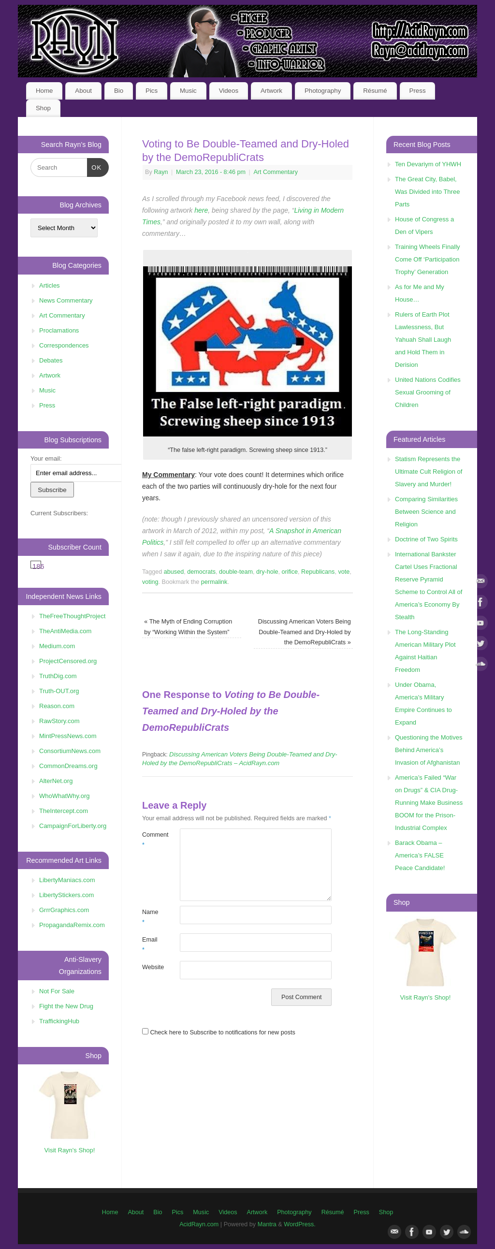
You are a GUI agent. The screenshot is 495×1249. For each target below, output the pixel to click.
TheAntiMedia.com (65, 631)
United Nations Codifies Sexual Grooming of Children (428, 392)
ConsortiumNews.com (70, 751)
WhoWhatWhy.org (64, 795)
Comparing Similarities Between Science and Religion (426, 511)
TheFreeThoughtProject (72, 616)
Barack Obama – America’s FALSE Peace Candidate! (420, 855)
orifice (289, 571)
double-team (236, 571)
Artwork (271, 90)
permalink (214, 582)
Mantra (267, 1224)
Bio (118, 90)
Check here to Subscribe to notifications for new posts (218, 1032)
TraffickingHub (59, 1021)
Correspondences (64, 345)
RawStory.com (59, 721)
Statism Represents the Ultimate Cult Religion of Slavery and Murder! (428, 471)
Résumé (375, 90)
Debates (50, 360)
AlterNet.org (56, 780)
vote (343, 571)
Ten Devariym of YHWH (428, 164)
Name (150, 917)
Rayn (161, 172)
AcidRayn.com (198, 1224)
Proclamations (59, 330)
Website (151, 967)
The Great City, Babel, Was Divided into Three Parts (427, 191)
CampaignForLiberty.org (72, 825)
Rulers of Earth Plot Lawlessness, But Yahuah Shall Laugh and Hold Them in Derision (423, 339)
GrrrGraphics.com (64, 910)
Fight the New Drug (66, 1006)
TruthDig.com (58, 676)
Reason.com (56, 706)
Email (150, 944)
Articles (49, 285)
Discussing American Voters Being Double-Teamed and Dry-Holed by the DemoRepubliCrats (304, 632)
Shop (43, 108)
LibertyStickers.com (66, 895)
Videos (228, 90)
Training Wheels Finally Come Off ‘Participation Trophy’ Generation (427, 259)
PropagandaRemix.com (72, 925)
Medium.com (57, 646)
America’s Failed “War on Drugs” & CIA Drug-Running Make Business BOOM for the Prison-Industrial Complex (429, 802)
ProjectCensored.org (68, 661)
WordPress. (300, 1224)
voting (150, 582)
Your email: (46, 458)
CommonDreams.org (68, 766)
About (83, 90)
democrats (201, 571)
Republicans (318, 571)
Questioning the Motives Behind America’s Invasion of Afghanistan (428, 750)
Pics (152, 90)
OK (94, 166)
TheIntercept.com (63, 810)
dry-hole (267, 571)
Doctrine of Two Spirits (426, 539)
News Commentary (66, 300)
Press (417, 90)
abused (174, 571)
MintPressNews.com (67, 736)
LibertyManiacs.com (67, 880)
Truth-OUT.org (59, 691)
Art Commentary (275, 172)
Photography (323, 90)
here (201, 210)
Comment (151, 839)
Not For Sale (56, 991)
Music (188, 90)
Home (44, 90)
